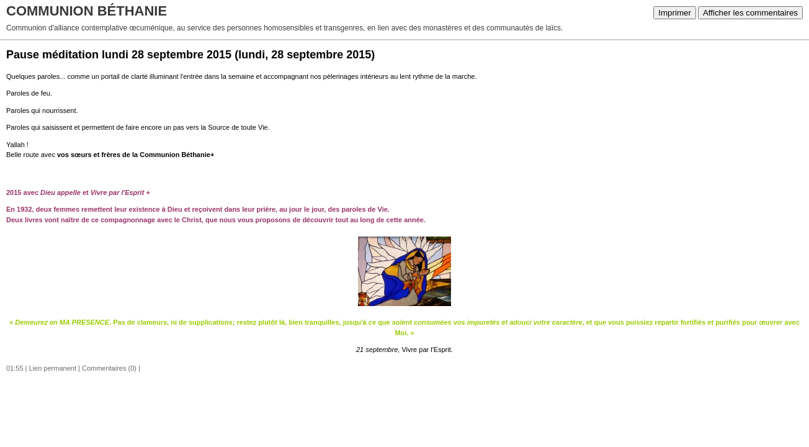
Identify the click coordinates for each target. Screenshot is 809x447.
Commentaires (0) (109, 368)
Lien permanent (52, 368)
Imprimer (674, 12)
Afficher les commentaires (750, 12)
